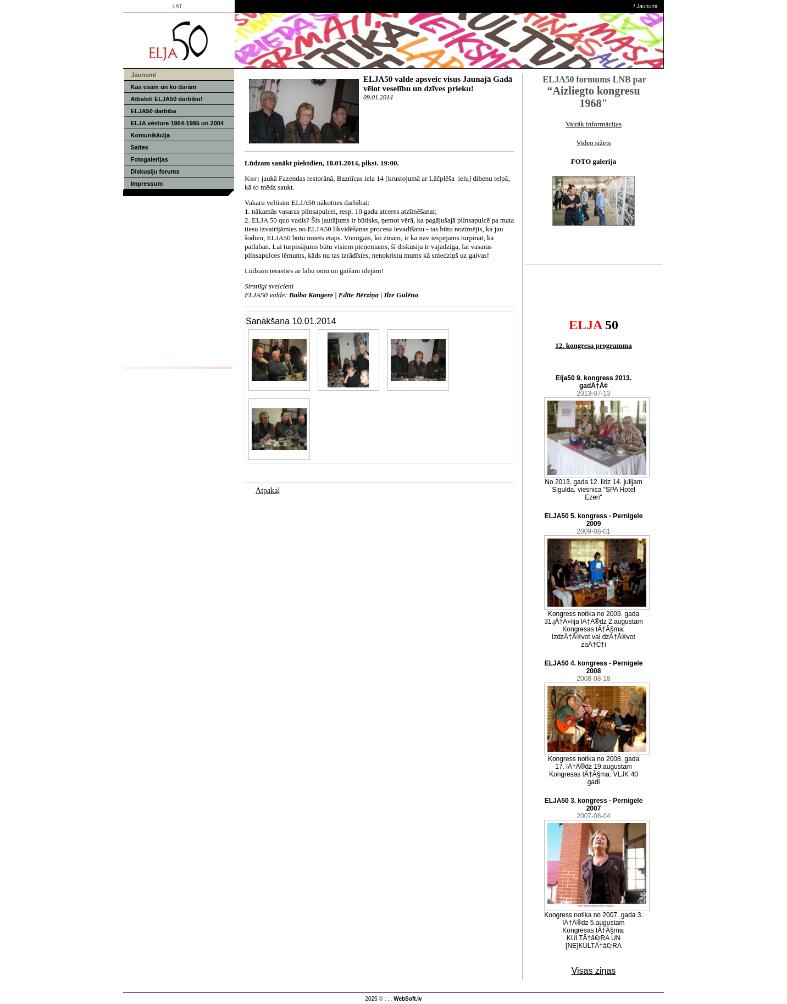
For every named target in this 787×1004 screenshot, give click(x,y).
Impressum (147, 183)
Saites (139, 147)
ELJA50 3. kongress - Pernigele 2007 (594, 804)
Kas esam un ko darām (164, 87)
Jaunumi (646, 6)
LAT (177, 6)
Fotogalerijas (149, 159)
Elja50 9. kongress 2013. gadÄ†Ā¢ (593, 382)
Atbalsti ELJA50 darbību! (167, 99)
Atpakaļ (268, 490)
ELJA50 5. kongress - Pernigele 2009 (594, 520)
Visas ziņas (594, 970)
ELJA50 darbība (153, 111)
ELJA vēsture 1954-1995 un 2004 (177, 123)
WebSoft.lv (408, 999)
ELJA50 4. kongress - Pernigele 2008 (594, 667)
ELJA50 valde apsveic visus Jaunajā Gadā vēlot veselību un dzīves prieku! (437, 84)
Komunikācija (150, 135)
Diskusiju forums (155, 171)
